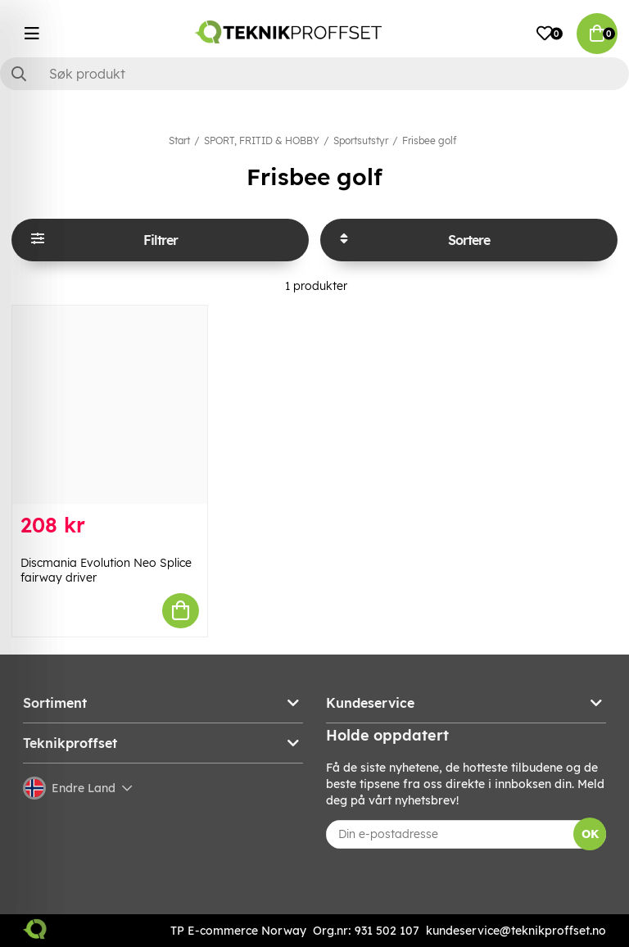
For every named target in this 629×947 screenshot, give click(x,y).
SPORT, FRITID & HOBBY (261, 140)
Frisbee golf (429, 140)
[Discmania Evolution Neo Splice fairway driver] (110, 405)
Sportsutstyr (360, 140)
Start (179, 140)
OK (590, 834)
